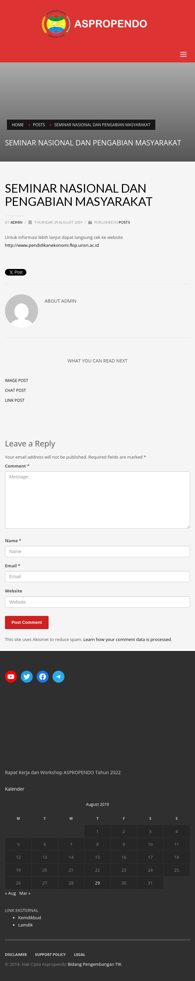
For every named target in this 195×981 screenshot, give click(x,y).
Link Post (14, 400)
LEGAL (79, 954)
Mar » (24, 893)
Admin (17, 222)
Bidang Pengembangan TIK (94, 964)
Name (13, 541)
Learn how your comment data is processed (127, 639)
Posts (39, 125)
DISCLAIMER (16, 954)
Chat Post (15, 390)
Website (13, 591)
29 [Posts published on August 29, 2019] (97, 883)
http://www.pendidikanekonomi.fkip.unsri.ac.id (52, 245)
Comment (17, 466)
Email (12, 566)
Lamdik (25, 925)
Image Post (16, 380)
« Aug (10, 893)
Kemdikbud (29, 918)
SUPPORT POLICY (50, 954)
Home (18, 125)
